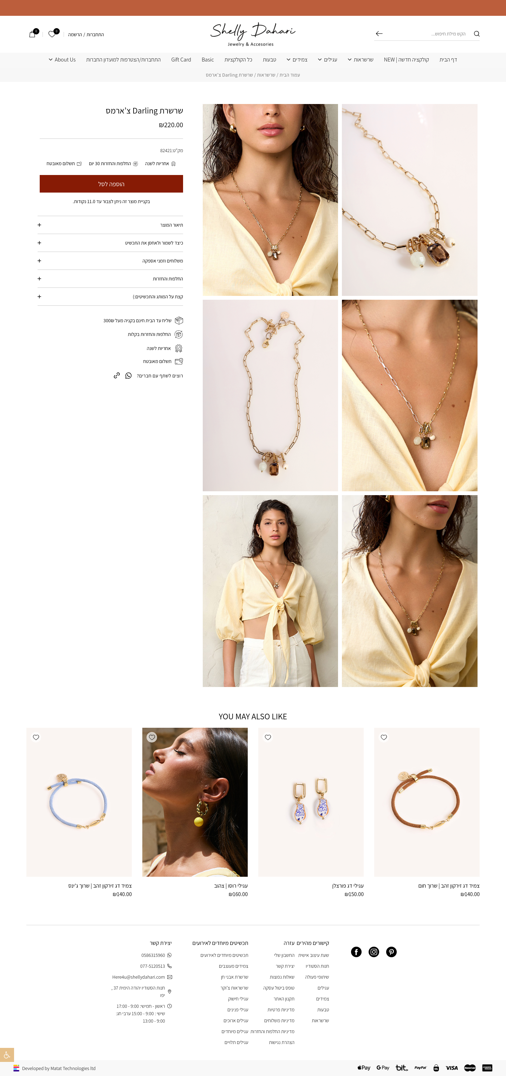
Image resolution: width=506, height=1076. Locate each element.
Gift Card (181, 59)
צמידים (300, 59)
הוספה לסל (111, 184)
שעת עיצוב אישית (313, 955)
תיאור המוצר (171, 225)
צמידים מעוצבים (233, 966)
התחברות (95, 34)
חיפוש (379, 33)
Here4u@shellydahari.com (141, 977)
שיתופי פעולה (317, 977)
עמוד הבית (289, 75)
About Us (65, 59)
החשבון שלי (284, 955)
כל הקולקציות (238, 59)
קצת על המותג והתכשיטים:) (158, 296)
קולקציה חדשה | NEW (406, 59)
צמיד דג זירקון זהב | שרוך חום (449, 885)
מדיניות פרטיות (280, 1009)
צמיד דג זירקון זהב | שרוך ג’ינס (100, 885)
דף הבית (448, 59)
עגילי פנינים (237, 1009)
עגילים (330, 59)
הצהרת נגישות (281, 1042)
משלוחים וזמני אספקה (163, 261)
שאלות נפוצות (282, 977)
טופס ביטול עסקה (278, 988)
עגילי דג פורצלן (348, 885)
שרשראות (364, 59)
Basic (208, 59)
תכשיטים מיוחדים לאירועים (224, 955)
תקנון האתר (284, 999)
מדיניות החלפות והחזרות (272, 1031)
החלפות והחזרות (168, 279)
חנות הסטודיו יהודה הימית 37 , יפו (141, 991)
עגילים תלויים (236, 1042)
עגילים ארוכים (235, 1020)
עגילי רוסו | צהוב (231, 885)
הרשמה (75, 34)
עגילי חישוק (238, 999)
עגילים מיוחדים (234, 1031)
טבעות (269, 59)
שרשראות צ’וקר (234, 988)
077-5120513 (156, 966)
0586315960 (157, 955)
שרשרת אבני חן (234, 977)
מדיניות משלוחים (279, 1020)
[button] (383, 737)
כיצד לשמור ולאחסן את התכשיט (154, 243)
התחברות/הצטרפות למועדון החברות (123, 59)
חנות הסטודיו (317, 966)
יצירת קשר (285, 966)
